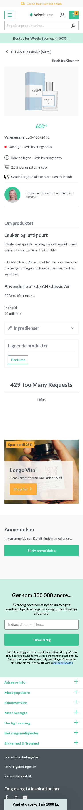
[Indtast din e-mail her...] (41, 625)
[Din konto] (62, 15)
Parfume (18, 360)
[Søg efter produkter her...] (36, 25)
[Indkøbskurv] (74, 15)
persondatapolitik (62, 662)
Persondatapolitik (18, 776)
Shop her (23, 489)
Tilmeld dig (42, 640)
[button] (35, 804)
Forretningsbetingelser (21, 757)
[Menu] (9, 15)
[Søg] (73, 25)
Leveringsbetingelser (20, 766)
